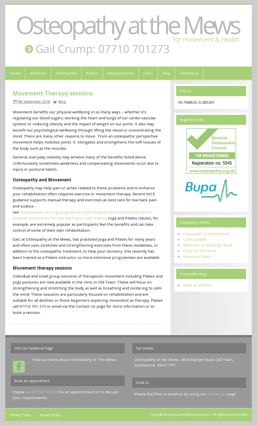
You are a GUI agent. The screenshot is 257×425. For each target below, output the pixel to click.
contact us (217, 393)
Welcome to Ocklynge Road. (208, 244)
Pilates (92, 73)
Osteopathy (66, 73)
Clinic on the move (200, 250)
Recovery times (197, 256)
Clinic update (195, 239)
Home (15, 73)
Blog (166, 73)
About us (38, 73)
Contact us (189, 73)
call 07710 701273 (42, 391)
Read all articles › (198, 285)
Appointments (121, 73)
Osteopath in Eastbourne (206, 233)
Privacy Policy (50, 415)
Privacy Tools (20, 415)
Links (148, 73)
